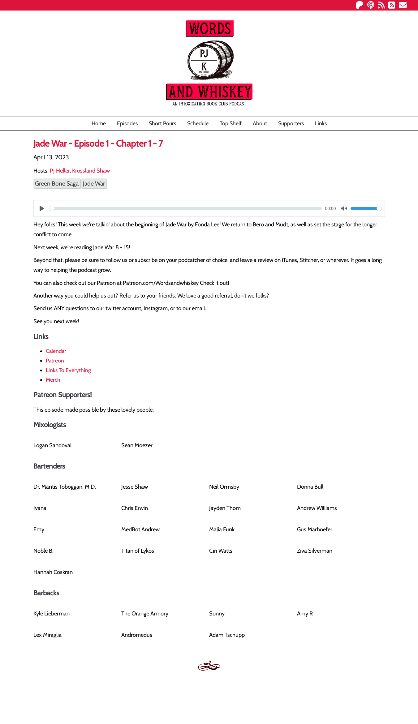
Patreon (55, 360)
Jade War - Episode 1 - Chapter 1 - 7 (98, 143)
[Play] (42, 208)
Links (321, 123)
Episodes (127, 123)
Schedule (198, 123)
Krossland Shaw (91, 170)
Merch (53, 379)
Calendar (56, 351)
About (260, 123)
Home (99, 123)
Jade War (94, 183)
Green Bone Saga (57, 183)
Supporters (291, 123)
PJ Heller (60, 170)
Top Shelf (231, 123)
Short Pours (162, 123)
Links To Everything (68, 370)
